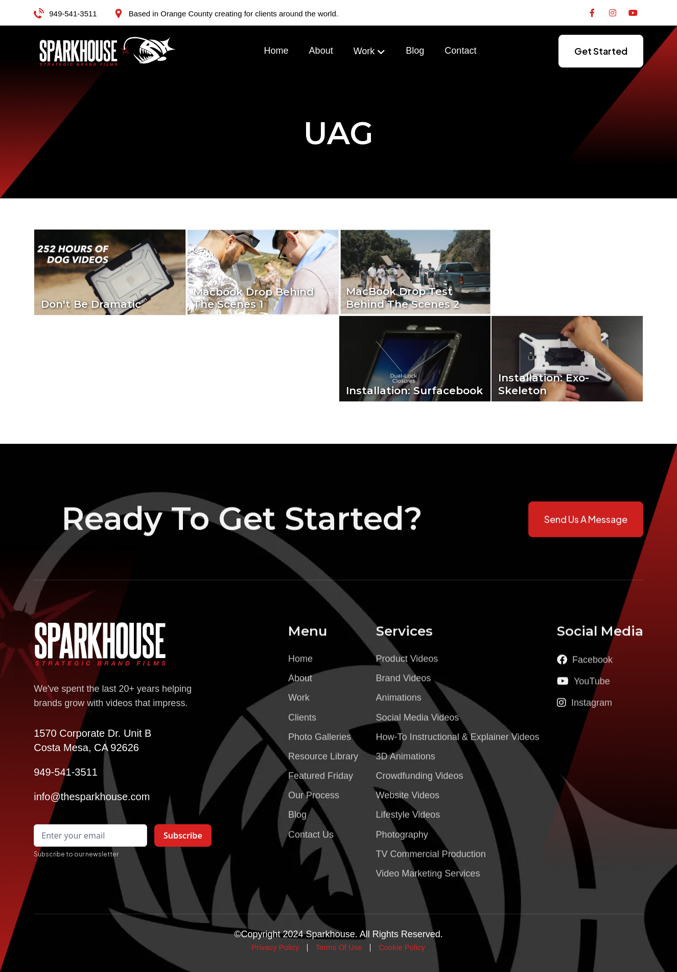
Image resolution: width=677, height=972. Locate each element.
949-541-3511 (73, 13)
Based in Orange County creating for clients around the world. (233, 13)
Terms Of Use (338, 947)
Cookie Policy (402, 947)
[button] (370, 51)
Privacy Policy (275, 947)
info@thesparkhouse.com (92, 796)
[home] (108, 51)
